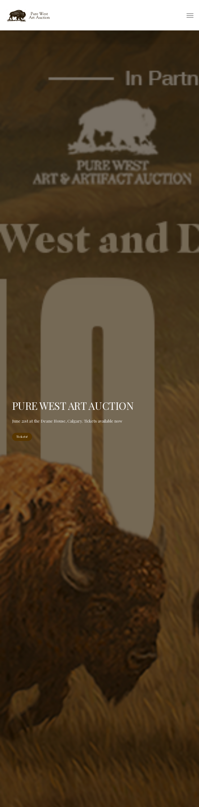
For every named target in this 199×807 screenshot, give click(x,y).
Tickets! (22, 436)
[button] (190, 15)
